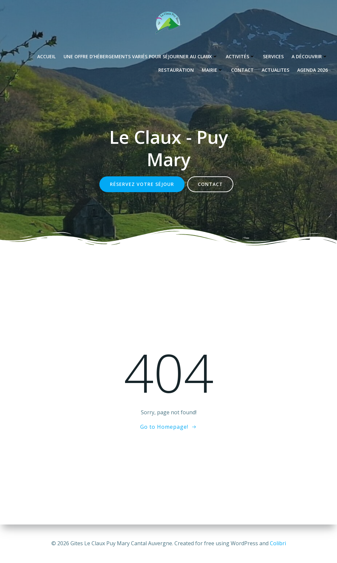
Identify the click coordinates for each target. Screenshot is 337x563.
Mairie (212, 70)
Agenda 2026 (312, 70)
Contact (242, 70)
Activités (240, 56)
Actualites (275, 70)
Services (273, 56)
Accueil (46, 56)
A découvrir (310, 56)
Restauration (176, 70)
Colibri (278, 543)
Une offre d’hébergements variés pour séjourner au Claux (141, 56)
